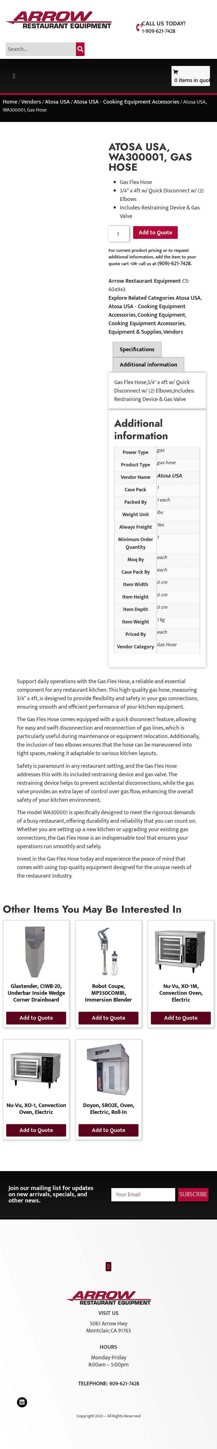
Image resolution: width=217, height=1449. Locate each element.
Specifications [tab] (137, 349)
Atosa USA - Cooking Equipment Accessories (126, 102)
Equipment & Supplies (134, 332)
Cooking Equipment (161, 315)
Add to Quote (155, 232)
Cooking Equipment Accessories (146, 323)
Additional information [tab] (148, 365)
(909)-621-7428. (174, 263)
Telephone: (93, 1383)
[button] (14, 76)
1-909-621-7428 (158, 31)
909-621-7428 (124, 1383)
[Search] (80, 49)
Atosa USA (57, 102)
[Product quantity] (118, 234)
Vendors (31, 102)
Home (10, 102)
